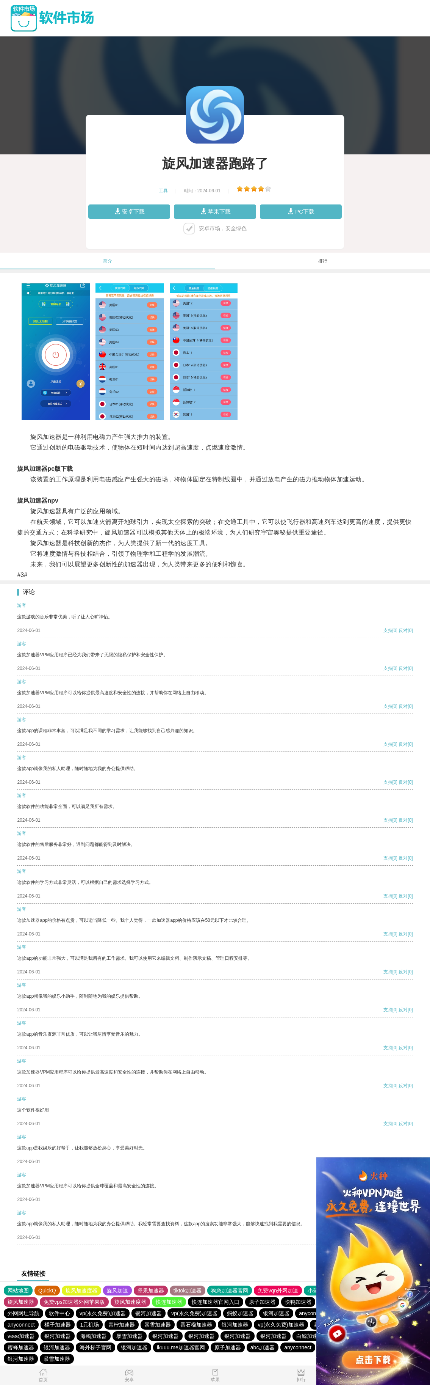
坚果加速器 (151, 1291)
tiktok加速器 (188, 1291)
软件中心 (59, 1313)
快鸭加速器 (298, 1302)
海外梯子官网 (95, 1347)
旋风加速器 (21, 1302)
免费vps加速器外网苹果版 (74, 1302)
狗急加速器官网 (229, 1291)
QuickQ (47, 1291)
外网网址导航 (23, 1313)
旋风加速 (117, 1291)
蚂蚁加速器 (240, 1313)
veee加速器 (21, 1336)
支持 (387, 630)
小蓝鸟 (316, 1291)
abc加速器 (262, 1347)
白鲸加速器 (309, 1336)
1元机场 (89, 1325)
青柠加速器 (121, 1325)
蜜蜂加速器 (21, 1347)
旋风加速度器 (81, 1291)
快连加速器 (169, 1302)
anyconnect (312, 1313)
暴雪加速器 (157, 1325)
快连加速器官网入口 (215, 1302)
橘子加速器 (57, 1325)
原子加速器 (262, 1302)
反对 (403, 630)
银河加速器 (148, 1313)
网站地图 (18, 1291)
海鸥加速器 (93, 1336)
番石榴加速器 (196, 1325)
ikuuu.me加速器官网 (181, 1347)
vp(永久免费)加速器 (103, 1313)
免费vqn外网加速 (278, 1291)
